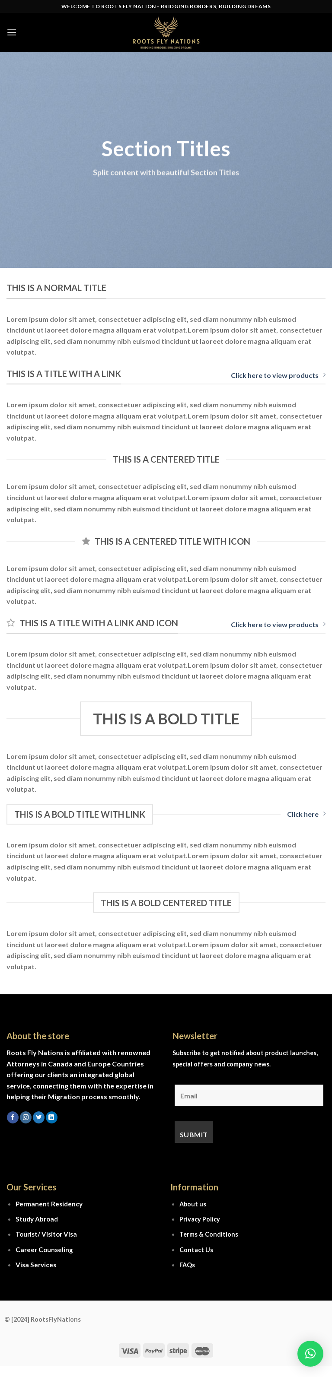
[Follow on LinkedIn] (51, 1117)
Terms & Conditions (208, 1234)
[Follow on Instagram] (26, 1117)
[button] (310, 1354)
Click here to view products (278, 375)
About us (192, 1204)
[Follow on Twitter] (39, 1117)
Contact (191, 1249)
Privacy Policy (199, 1219)
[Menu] (11, 32)
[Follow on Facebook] (13, 1117)
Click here (306, 814)
